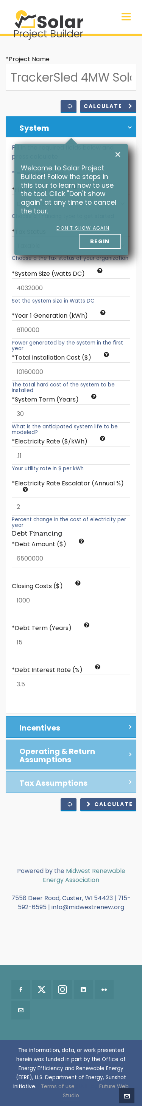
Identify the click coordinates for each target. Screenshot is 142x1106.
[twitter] (41, 989)
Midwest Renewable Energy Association (84, 875)
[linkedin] (83, 989)
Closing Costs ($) (46, 586)
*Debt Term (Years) (50, 628)
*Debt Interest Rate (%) (56, 670)
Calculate (108, 106)
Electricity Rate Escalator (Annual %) (69, 485)
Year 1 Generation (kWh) (60, 315)
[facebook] (20, 989)
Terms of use (58, 1086)
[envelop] (20, 1010)
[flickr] (104, 989)
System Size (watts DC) (59, 273)
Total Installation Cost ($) (62, 357)
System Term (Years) (56, 399)
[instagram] (62, 989)
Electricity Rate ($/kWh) (60, 441)
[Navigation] (126, 17)
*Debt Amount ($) (48, 544)
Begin (100, 241)
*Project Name (28, 59)
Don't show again (82, 228)
